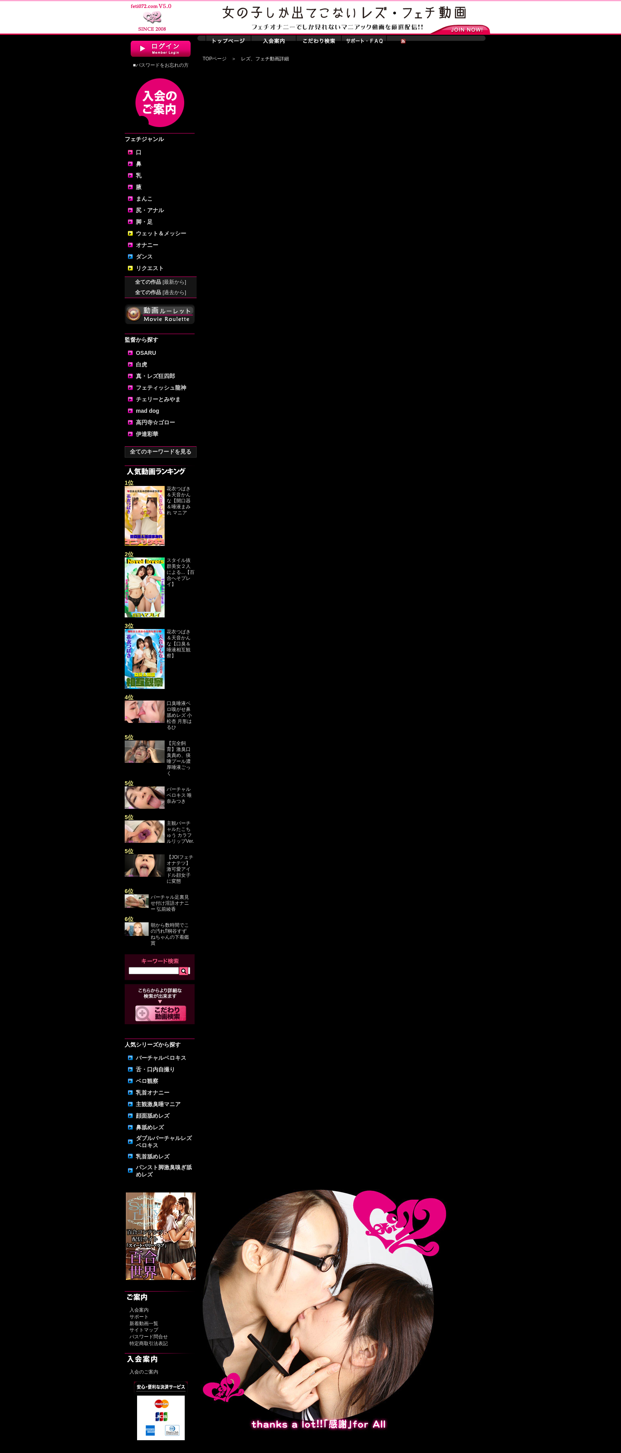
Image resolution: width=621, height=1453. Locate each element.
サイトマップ (143, 1330)
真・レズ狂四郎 (155, 376)
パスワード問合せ (148, 1337)
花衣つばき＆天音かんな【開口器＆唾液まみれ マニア (179, 501)
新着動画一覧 (143, 1323)
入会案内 (139, 1310)
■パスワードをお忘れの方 (160, 65)
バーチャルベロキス (161, 1058)
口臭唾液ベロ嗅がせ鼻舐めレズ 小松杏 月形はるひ (179, 715)
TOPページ (215, 59)
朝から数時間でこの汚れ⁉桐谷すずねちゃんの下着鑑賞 (170, 934)
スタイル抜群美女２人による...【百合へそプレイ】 (181, 572)
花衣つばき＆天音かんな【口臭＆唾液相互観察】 (179, 644)
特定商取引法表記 (148, 1343)
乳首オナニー (152, 1092)
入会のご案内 (143, 1372)
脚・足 (144, 222)
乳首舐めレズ (152, 1156)
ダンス (144, 256)
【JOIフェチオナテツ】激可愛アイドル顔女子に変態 (180, 869)
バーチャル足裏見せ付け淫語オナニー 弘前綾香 (170, 903)
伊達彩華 (147, 434)
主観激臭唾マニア (158, 1104)
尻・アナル (150, 210)
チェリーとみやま (158, 399)
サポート (139, 1317)
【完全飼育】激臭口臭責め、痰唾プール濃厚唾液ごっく (179, 758)
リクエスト (150, 268)
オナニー (147, 245)
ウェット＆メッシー (161, 233)
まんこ (144, 198)
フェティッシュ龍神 (161, 387)
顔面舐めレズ (152, 1116)
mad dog (147, 411)
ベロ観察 (147, 1081)
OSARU (146, 353)
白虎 (141, 364)
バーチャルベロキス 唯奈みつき (179, 795)
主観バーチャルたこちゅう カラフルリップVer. (180, 832)
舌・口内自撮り (155, 1069)
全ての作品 (160, 282)
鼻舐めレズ (150, 1127)
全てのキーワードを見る (160, 451)
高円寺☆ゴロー (155, 422)
